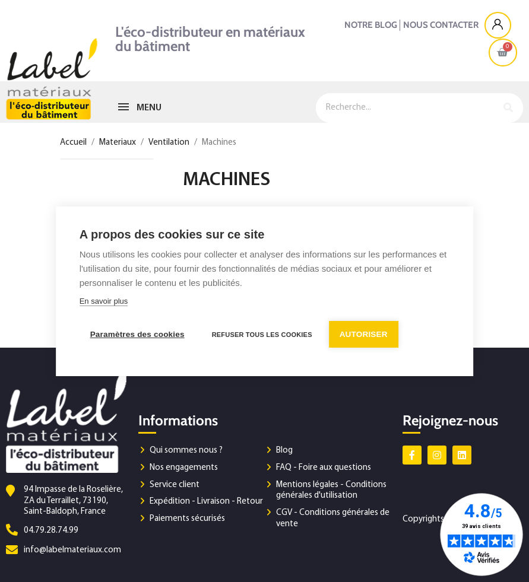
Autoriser (364, 333)
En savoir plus (104, 300)
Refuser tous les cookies (262, 334)
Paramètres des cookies (137, 333)
